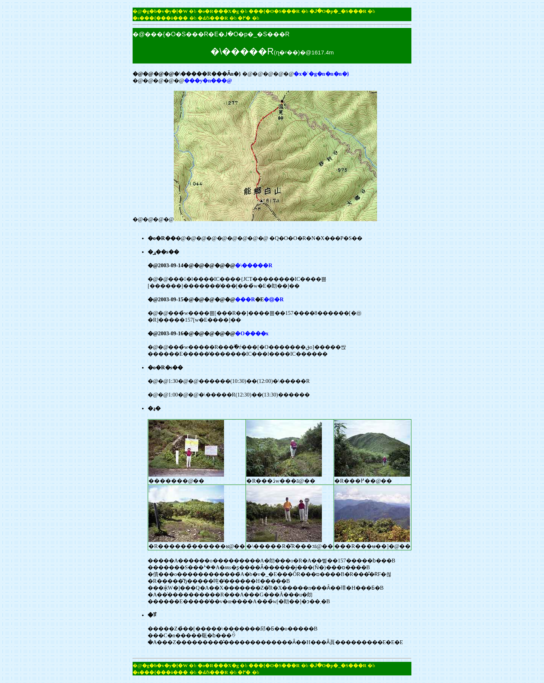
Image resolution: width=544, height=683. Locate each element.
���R (245, 299)
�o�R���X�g (218, 11)
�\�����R (253, 265)
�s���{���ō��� (160, 18)
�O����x (251, 333)
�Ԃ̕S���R (213, 18)
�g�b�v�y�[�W (165, 11)
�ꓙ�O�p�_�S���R (337, 11)
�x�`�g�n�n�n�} (321, 74)
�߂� (244, 18)
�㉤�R (273, 299)
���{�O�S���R (274, 11)
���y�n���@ (208, 80)
